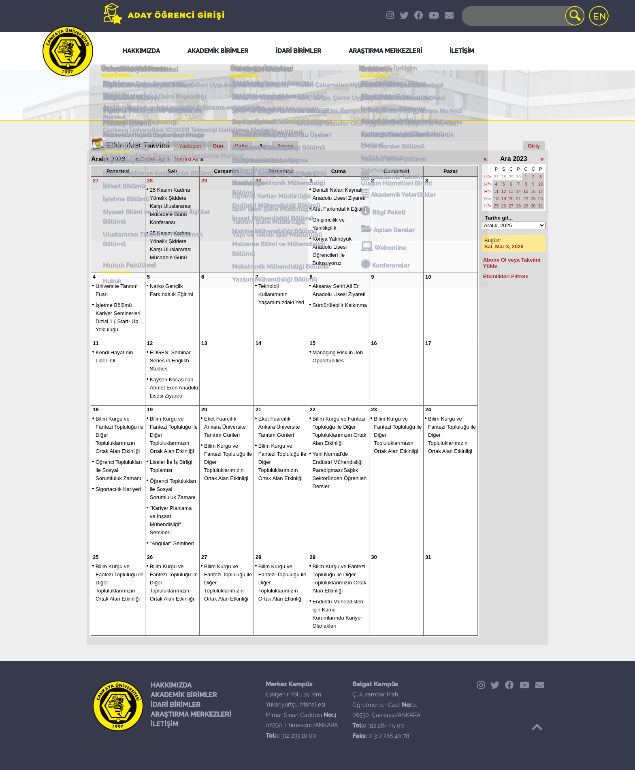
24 (428, 409)
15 (312, 343)
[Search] (522, 16)
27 (95, 181)
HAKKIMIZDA (171, 685)
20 (204, 409)
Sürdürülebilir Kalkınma (340, 305)
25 (95, 557)
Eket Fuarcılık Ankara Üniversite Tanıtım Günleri (225, 427)
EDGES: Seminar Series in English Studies (170, 360)
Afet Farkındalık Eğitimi (340, 209)
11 (95, 343)
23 (374, 409)
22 (312, 409)
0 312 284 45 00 (383, 725)
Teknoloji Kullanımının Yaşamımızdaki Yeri (281, 294)
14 (258, 343)
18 (95, 409)
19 (150, 409)
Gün (218, 146)
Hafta (241, 146)
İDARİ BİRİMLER (175, 705)
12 (150, 343)
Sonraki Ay (185, 159)
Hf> (487, 176)
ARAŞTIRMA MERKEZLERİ (191, 714)
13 (204, 343)
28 (150, 181)
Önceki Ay (152, 159)
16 (374, 343)
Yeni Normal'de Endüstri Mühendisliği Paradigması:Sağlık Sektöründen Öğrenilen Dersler (340, 470)
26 (150, 557)
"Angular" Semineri (172, 543)
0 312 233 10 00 (296, 735)
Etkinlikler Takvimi (138, 145)
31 (428, 557)
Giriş (534, 146)
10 (428, 277)
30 (258, 181)
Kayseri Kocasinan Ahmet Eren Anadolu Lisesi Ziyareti (174, 388)
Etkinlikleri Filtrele (505, 276)
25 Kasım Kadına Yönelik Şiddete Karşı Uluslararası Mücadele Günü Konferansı (171, 206)
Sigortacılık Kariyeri (118, 489)
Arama (285, 146)
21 (258, 409)
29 (204, 181)
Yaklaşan (190, 146)
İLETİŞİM (164, 724)
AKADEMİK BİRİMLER (184, 695)
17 (428, 343)
